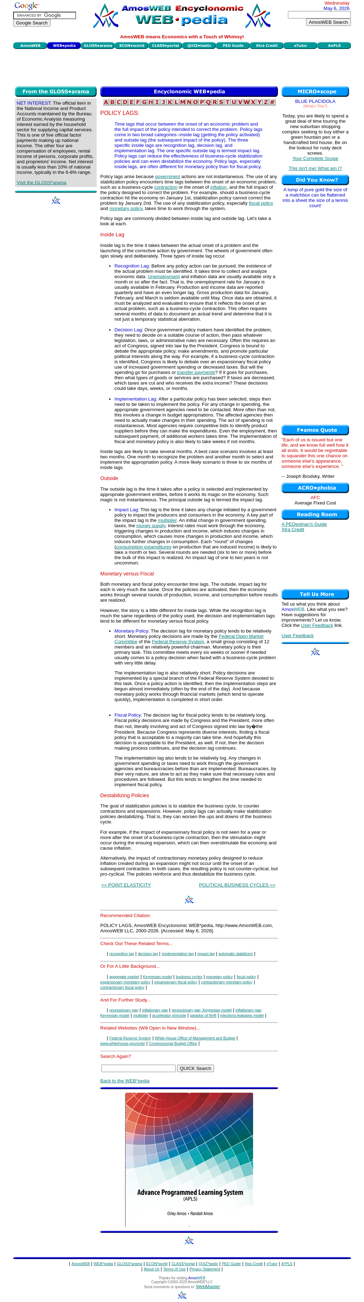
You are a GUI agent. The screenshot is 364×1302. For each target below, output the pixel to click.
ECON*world (156, 1264)
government (167, 176)
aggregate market (124, 977)
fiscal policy (261, 203)
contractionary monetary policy (227, 982)
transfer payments (196, 372)
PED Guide (231, 1264)
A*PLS (286, 1264)
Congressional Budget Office (173, 1043)
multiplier (167, 520)
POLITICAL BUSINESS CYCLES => (237, 885)
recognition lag (121, 953)
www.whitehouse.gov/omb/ (122, 1043)
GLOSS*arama (129, 1264)
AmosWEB (80, 1264)
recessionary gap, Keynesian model (202, 1010)
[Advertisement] (182, 67)
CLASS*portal (183, 1264)
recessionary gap (123, 1010)
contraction (165, 187)
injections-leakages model (242, 1015)
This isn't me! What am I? (315, 168)
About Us (152, 1269)
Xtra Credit (293, 529)
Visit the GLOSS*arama (41, 182)
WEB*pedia (103, 1264)
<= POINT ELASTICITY (126, 885)
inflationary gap (155, 1010)
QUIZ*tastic (208, 1264)
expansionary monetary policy (125, 982)
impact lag (206, 953)
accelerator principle (169, 1015)
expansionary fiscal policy (175, 982)
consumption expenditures (143, 547)
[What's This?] (315, 106)
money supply (150, 525)
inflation (218, 187)
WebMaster (208, 1286)
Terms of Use (174, 1269)
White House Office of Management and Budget (195, 1038)
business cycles (189, 977)
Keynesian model (157, 977)
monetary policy (125, 208)
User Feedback (317, 625)
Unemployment (164, 276)
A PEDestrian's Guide (304, 524)
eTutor (272, 1264)
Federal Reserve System (178, 641)
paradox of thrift (203, 1015)
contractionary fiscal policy (122, 987)
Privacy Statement (204, 1269)
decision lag (148, 953)
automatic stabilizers (236, 953)
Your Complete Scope (315, 158)
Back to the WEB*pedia (125, 1080)
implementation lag (177, 953)
